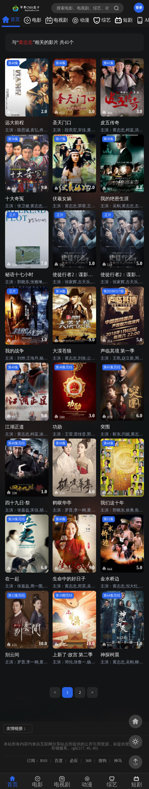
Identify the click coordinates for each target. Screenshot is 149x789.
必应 (74, 760)
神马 (118, 760)
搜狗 (102, 760)
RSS (43, 760)
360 (88, 760)
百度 (59, 760)
